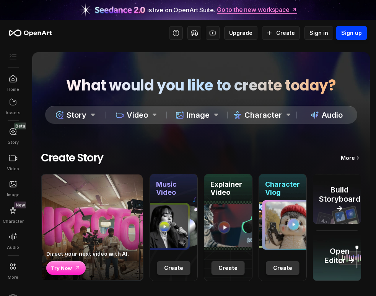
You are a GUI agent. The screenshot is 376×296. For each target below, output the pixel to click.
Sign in (319, 32)
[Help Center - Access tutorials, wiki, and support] (176, 33)
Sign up (351, 32)
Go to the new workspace (257, 10)
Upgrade (241, 32)
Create (280, 32)
